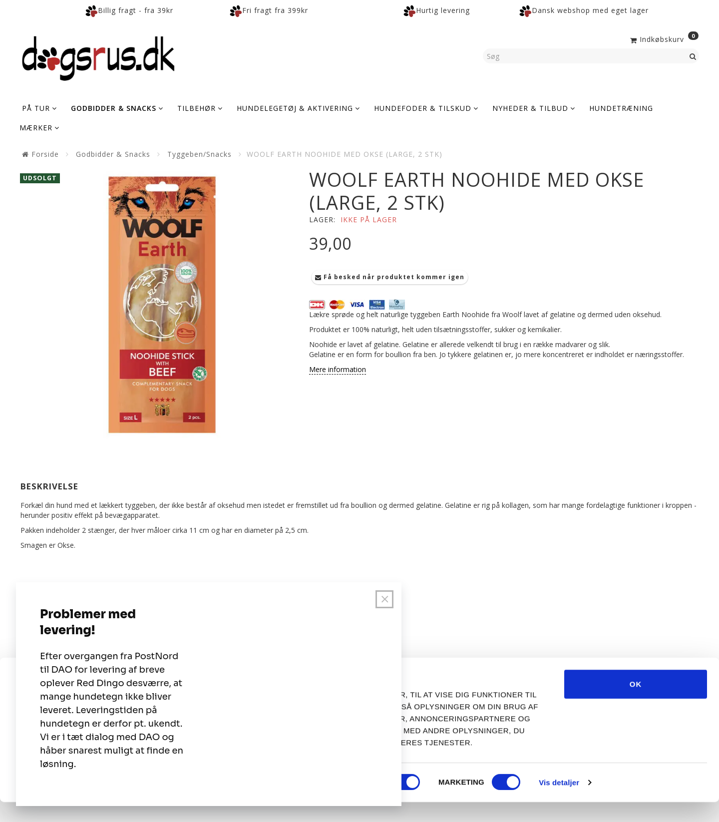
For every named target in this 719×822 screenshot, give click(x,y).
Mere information (337, 369)
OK (636, 704)
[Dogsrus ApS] (98, 57)
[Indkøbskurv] (663, 38)
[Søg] (693, 56)
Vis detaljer (559, 802)
